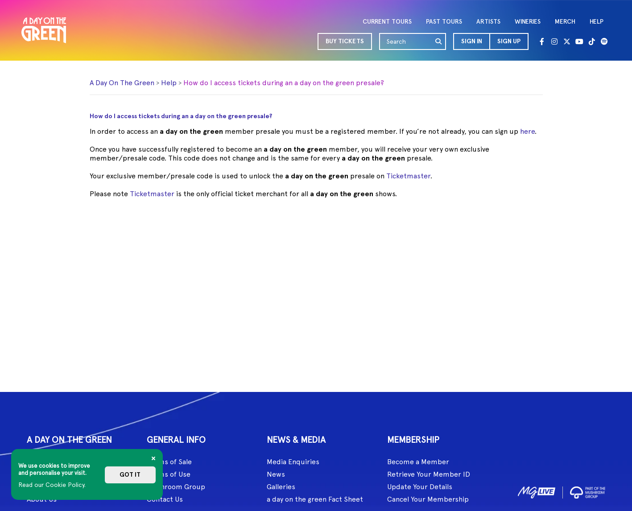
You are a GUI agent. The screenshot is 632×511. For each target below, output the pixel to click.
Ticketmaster (408, 176)
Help (169, 82)
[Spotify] (604, 41)
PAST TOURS (444, 21)
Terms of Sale (169, 461)
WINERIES (528, 21)
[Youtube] (579, 41)
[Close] (153, 458)
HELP (596, 21)
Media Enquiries (293, 461)
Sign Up (508, 41)
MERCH (565, 21)
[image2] (587, 491)
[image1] (536, 491)
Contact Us (165, 499)
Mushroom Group (176, 486)
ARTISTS (488, 21)
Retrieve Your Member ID (428, 474)
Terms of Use (168, 474)
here (527, 131)
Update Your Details (419, 486)
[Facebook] (542, 41)
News (276, 474)
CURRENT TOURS (387, 21)
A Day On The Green (122, 82)
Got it (130, 474)
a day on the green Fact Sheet (315, 499)
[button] (471, 41)
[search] (439, 41)
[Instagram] (554, 41)
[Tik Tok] (592, 41)
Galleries (281, 486)
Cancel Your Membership (428, 499)
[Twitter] (567, 41)
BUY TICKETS (345, 41)
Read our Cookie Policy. (52, 484)
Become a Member (418, 461)
